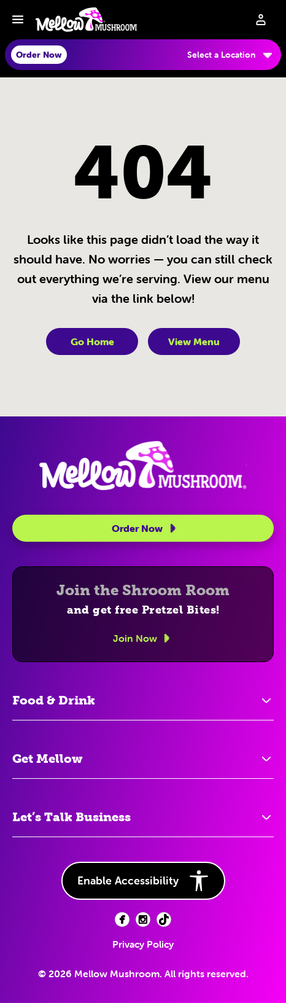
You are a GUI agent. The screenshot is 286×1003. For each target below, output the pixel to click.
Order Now (146, 528)
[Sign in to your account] (261, 20)
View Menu (194, 341)
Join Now (143, 638)
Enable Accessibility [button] (143, 880)
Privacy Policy (143, 944)
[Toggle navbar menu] (17, 19)
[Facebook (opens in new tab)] (122, 919)
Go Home (92, 341)
